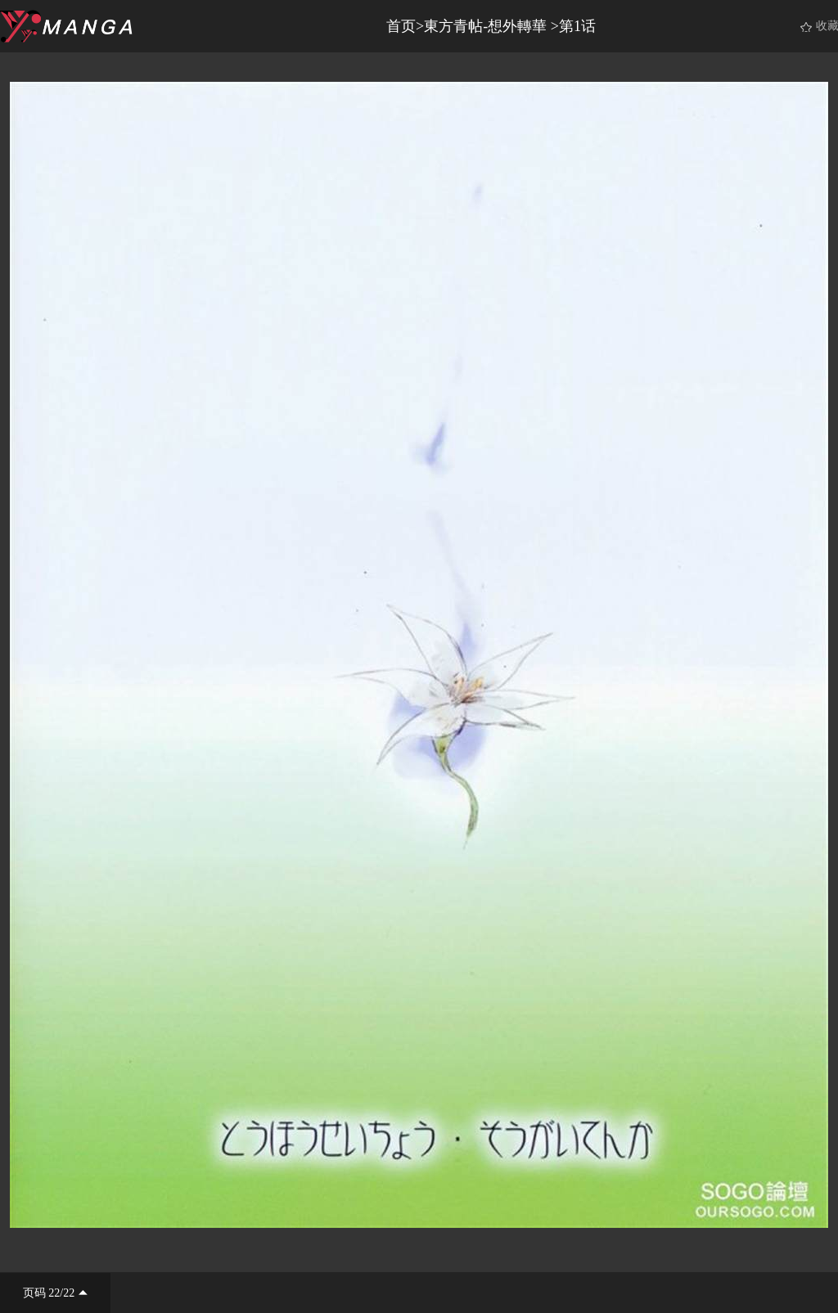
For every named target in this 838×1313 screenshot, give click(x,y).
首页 (401, 26)
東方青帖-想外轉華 (487, 26)
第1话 (577, 26)
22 (54, 1293)
